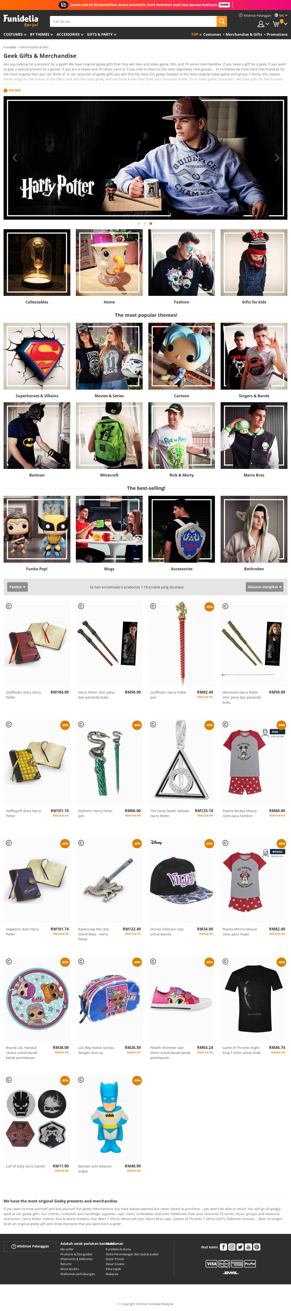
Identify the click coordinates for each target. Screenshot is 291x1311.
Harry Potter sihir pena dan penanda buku (96, 695)
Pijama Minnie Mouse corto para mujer (240, 931)
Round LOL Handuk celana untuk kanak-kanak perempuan (22, 1052)
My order (66, 1249)
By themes (39, 34)
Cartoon (181, 395)
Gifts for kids (254, 302)
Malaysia (112, 1274)
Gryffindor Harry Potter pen (168, 695)
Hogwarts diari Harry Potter (22, 931)
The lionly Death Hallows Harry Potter (169, 813)
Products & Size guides (76, 1254)
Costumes (13, 34)
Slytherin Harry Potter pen (95, 813)
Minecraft (109, 475)
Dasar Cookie (115, 1264)
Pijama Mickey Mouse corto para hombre (240, 813)
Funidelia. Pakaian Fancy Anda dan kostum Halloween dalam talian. (21, 21)
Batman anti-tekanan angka (95, 1168)
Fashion (181, 302)
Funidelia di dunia (118, 1249)
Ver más (15, 90)
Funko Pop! (37, 568)
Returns (66, 1264)
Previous (14, 157)
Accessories (68, 34)
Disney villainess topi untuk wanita (167, 931)
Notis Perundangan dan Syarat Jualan (132, 1254)
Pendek (16, 587)
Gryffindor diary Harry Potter (23, 695)
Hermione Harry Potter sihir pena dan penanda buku (242, 697)
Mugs (109, 568)
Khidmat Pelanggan (30, 1246)
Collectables (36, 302)
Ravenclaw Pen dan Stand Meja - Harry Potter (93, 934)
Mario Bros (254, 475)
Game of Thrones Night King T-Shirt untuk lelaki (242, 1050)
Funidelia (10, 47)
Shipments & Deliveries (76, 1259)
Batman (37, 475)
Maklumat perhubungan (77, 1274)
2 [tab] (145, 225)
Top (194, 34)
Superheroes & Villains (37, 395)
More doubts (69, 1269)
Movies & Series (109, 395)
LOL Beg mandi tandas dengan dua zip (96, 1050)
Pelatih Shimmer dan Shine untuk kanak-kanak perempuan (170, 1052)
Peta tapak (113, 1269)
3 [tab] (151, 225)
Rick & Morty (182, 475)
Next (276, 157)
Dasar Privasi (115, 1259)
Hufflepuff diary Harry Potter (23, 813)
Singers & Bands (254, 395)
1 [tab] (139, 225)
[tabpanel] (145, 158)
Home (109, 302)
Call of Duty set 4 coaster (25, 1166)
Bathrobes (254, 568)
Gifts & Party (99, 34)
